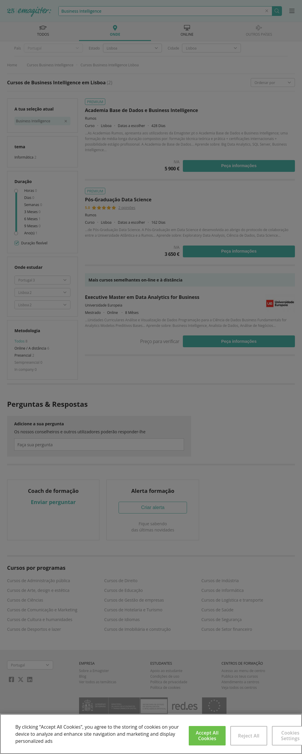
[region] (151, 734)
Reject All (249, 735)
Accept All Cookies (207, 736)
